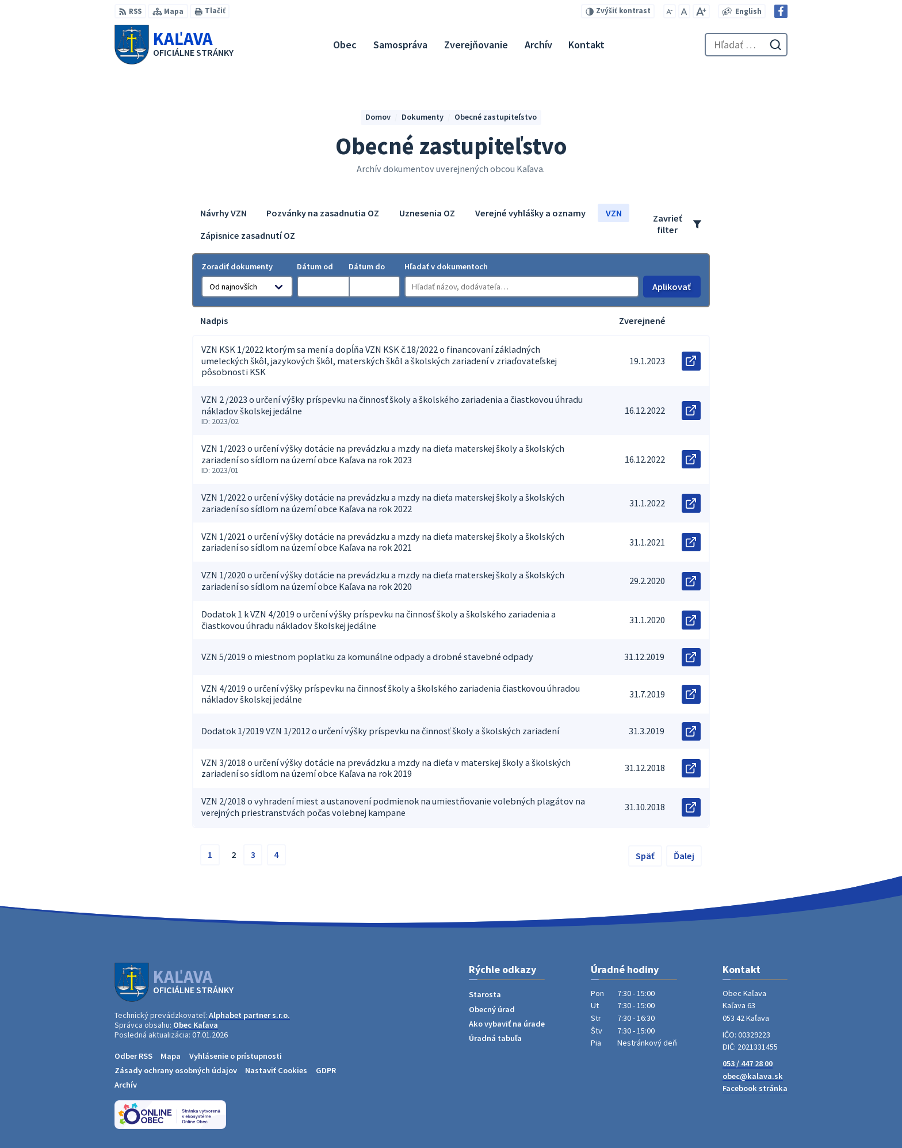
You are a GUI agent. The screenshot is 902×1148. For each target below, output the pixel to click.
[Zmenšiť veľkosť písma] (669, 11)
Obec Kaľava (195, 1025)
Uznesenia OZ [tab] (427, 213)
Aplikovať (676, 289)
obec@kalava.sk (753, 1076)
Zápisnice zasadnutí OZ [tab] (247, 235)
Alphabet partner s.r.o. (249, 1015)
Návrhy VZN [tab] (223, 213)
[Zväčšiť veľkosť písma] (701, 11)
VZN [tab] (614, 213)
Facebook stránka (755, 1088)
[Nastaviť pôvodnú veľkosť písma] (684, 11)
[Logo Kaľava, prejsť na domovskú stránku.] (174, 44)
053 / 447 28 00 (748, 1063)
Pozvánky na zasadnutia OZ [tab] (322, 213)
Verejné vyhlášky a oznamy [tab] (530, 213)
